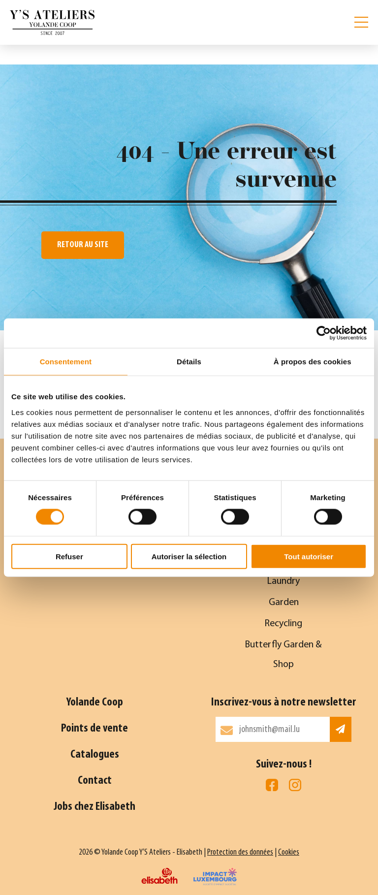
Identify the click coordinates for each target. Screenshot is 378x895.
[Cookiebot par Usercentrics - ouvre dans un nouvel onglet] (324, 333)
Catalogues (94, 755)
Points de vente (94, 729)
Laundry (283, 581)
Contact (95, 781)
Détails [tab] (189, 361)
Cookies (288, 852)
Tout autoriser (308, 556)
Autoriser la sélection (189, 556)
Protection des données (240, 852)
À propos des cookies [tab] (312, 361)
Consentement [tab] (66, 361)
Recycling (283, 624)
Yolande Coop (94, 702)
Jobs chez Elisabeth (94, 807)
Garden (284, 602)
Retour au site (82, 245)
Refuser (69, 556)
